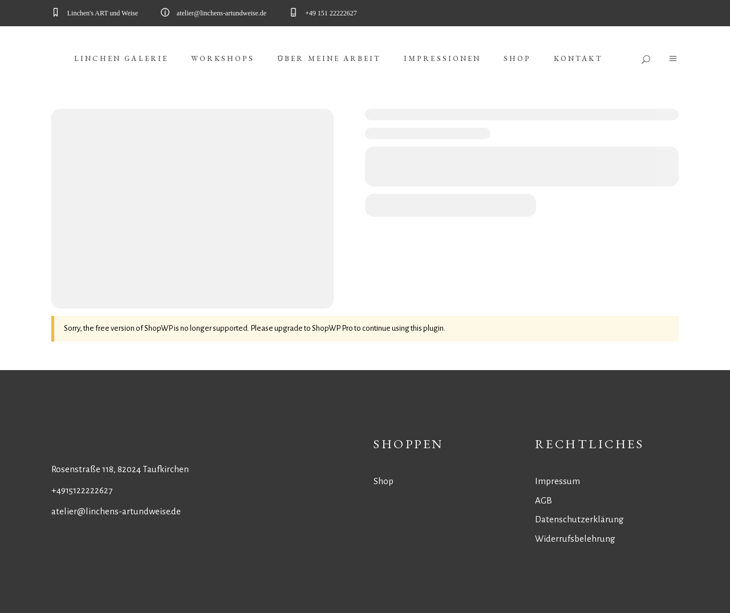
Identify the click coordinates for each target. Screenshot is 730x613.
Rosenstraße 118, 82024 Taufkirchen (120, 469)
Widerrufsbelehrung (575, 538)
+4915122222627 (81, 490)
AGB (543, 500)
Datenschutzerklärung (579, 519)
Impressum (557, 481)
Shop (384, 481)
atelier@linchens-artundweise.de (116, 511)
